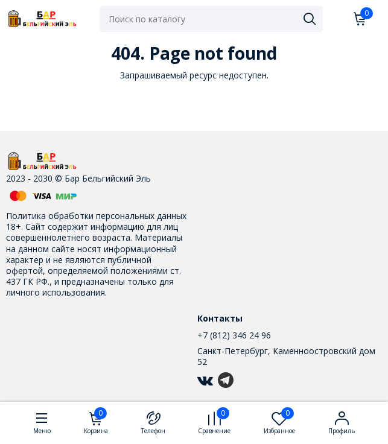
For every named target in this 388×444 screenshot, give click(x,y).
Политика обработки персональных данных (96, 215)
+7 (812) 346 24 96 (234, 335)
